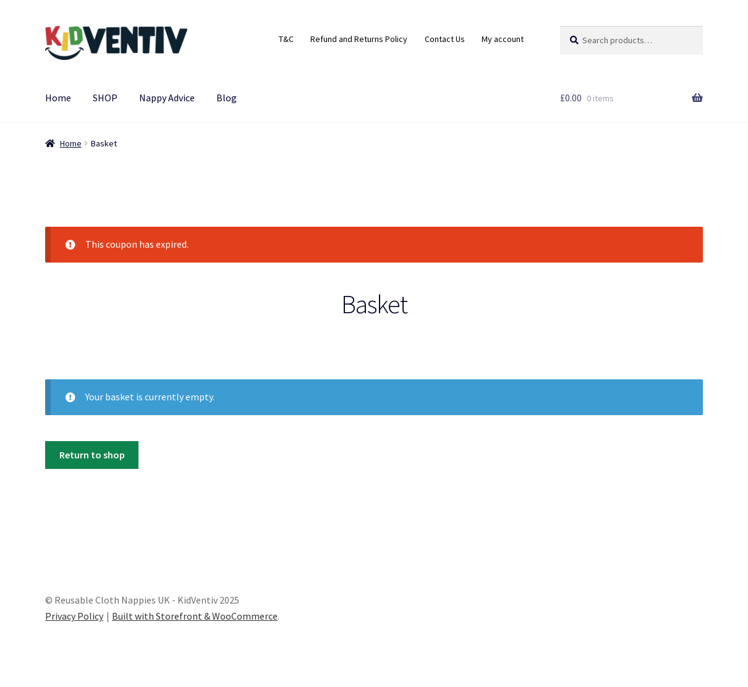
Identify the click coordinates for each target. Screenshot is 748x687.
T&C (286, 38)
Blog (226, 97)
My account (503, 38)
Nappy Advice (167, 97)
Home (58, 97)
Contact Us (445, 38)
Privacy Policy (74, 616)
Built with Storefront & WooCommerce (195, 616)
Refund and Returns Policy (358, 38)
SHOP (105, 97)
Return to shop (92, 455)
